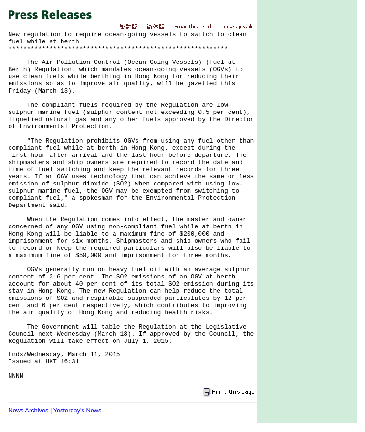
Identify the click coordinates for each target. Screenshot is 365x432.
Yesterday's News (77, 410)
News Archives (29, 410)
